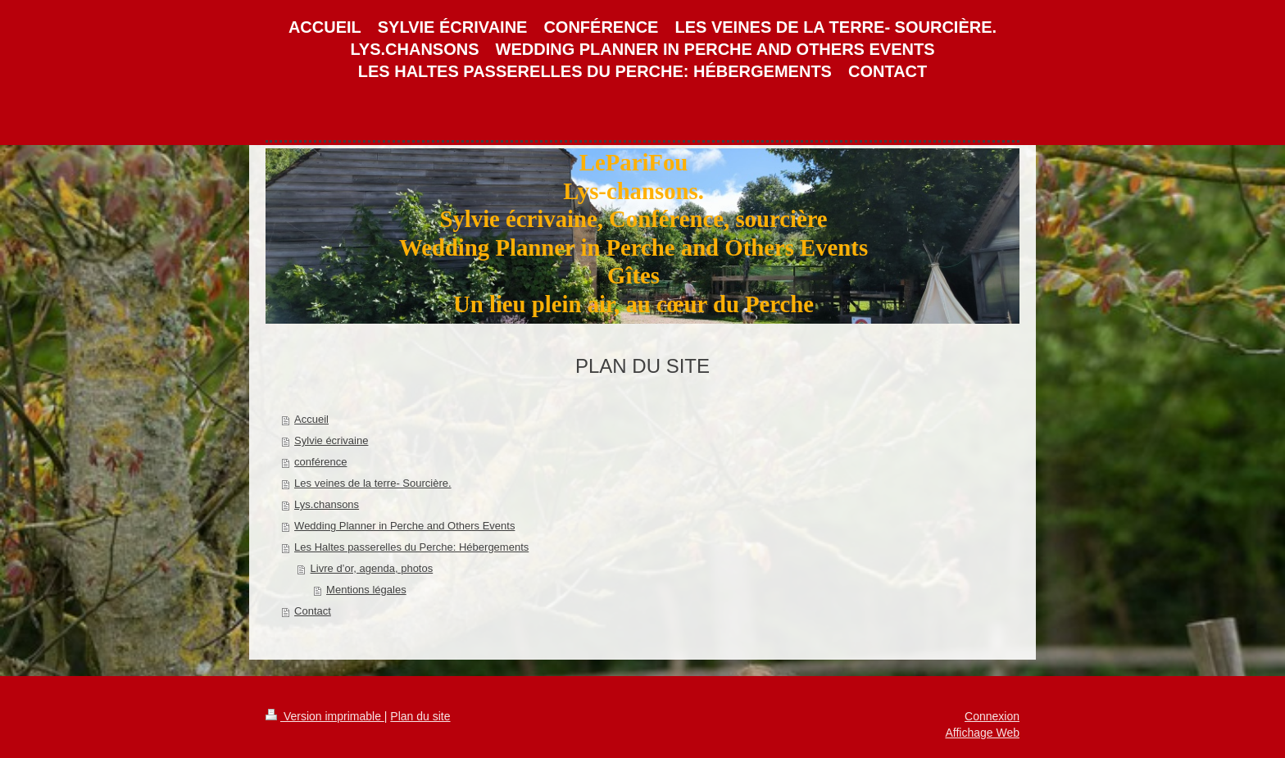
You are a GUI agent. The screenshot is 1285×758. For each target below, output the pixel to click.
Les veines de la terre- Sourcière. (372, 483)
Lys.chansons (326, 504)
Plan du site (420, 716)
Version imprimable (325, 716)
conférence (320, 462)
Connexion (992, 716)
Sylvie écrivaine (331, 440)
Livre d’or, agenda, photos (372, 568)
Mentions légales (366, 589)
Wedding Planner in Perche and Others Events (404, 526)
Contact (312, 611)
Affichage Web (982, 732)
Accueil (311, 419)
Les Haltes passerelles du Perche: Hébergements (411, 547)
